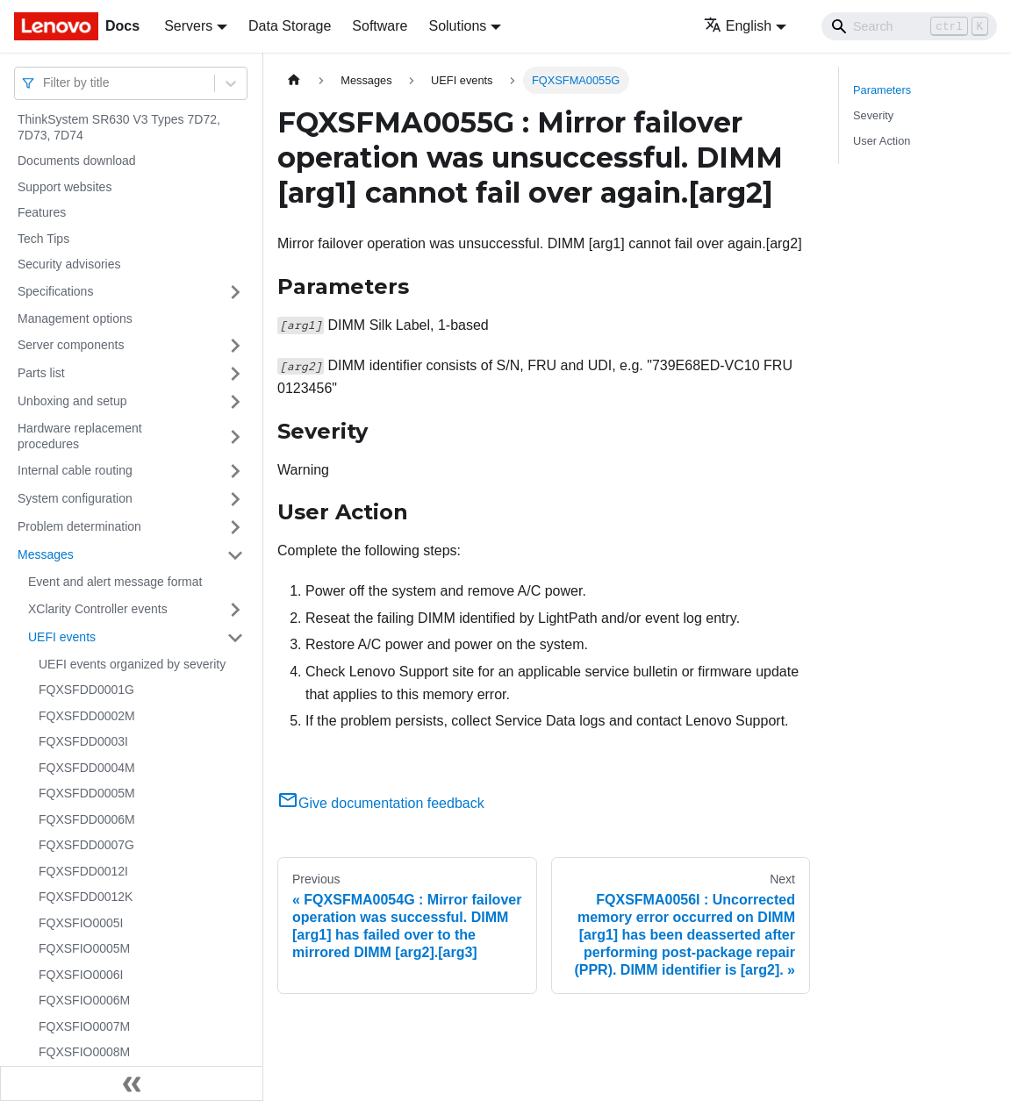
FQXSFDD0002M (87, 716)
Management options (75, 318)
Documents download (77, 161)
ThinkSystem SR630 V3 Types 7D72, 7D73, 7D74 (119, 127)
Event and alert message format (115, 582)
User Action (881, 140)
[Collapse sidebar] (131, 1083)
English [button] (737, 25)
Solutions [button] (457, 25)
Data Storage (289, 25)
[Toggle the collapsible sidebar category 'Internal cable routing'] (235, 471)
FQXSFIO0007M (84, 1026)
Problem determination (79, 526)
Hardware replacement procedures (80, 436)
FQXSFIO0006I (81, 975)
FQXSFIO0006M (84, 1000)
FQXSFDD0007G (86, 845)
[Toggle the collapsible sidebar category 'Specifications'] (235, 292)
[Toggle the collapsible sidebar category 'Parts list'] (235, 374)
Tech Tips (43, 239)
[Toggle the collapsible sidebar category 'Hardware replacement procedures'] (235, 436)
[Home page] (294, 80)
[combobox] (45, 83)
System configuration (75, 498)
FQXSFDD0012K (86, 897)
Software (379, 25)
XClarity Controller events (98, 609)
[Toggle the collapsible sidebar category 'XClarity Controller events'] (235, 610)
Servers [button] (188, 25)
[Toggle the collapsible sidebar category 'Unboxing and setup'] (235, 402)
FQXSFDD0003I (83, 741)
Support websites (64, 187)
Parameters (882, 90)
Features (42, 212)
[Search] (909, 26)
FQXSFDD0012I (83, 871)
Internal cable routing (75, 470)
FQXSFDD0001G (86, 690)
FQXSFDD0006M (87, 819)
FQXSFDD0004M (87, 768)
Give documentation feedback (380, 803)
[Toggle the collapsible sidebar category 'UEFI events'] (235, 638)
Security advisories (69, 264)
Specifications (55, 291)
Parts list (41, 373)
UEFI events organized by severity (132, 664)
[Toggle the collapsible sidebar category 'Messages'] (235, 555)
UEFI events (62, 637)
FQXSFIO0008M (84, 1052)
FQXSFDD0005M (87, 793)
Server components (71, 345)
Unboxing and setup (72, 401)
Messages (46, 554)
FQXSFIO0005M (84, 948)
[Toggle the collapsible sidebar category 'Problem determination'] (235, 527)
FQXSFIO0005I (81, 923)
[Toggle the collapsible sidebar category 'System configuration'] (235, 499)
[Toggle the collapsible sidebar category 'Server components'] (235, 346)
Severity (873, 115)
